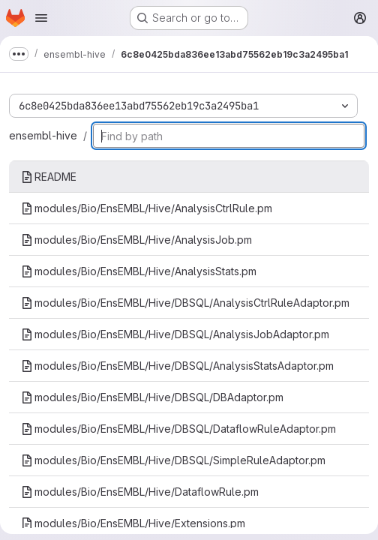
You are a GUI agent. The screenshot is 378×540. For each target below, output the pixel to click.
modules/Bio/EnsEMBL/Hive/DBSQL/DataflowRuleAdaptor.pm (178, 428)
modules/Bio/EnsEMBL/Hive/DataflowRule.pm (140, 491)
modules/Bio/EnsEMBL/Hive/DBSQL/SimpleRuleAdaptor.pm (173, 460)
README (48, 176)
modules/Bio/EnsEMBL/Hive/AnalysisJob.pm (136, 239)
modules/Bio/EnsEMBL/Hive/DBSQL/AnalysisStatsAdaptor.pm (177, 365)
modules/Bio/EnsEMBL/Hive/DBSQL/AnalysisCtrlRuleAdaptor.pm (185, 302)
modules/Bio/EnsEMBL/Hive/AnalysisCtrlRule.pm (146, 208)
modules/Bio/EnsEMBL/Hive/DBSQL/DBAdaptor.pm (152, 397)
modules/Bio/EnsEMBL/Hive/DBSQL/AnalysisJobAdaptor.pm (175, 334)
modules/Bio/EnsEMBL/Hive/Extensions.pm (133, 523)
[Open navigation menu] (41, 18)
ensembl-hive (43, 135)
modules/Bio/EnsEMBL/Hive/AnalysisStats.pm (138, 271)
